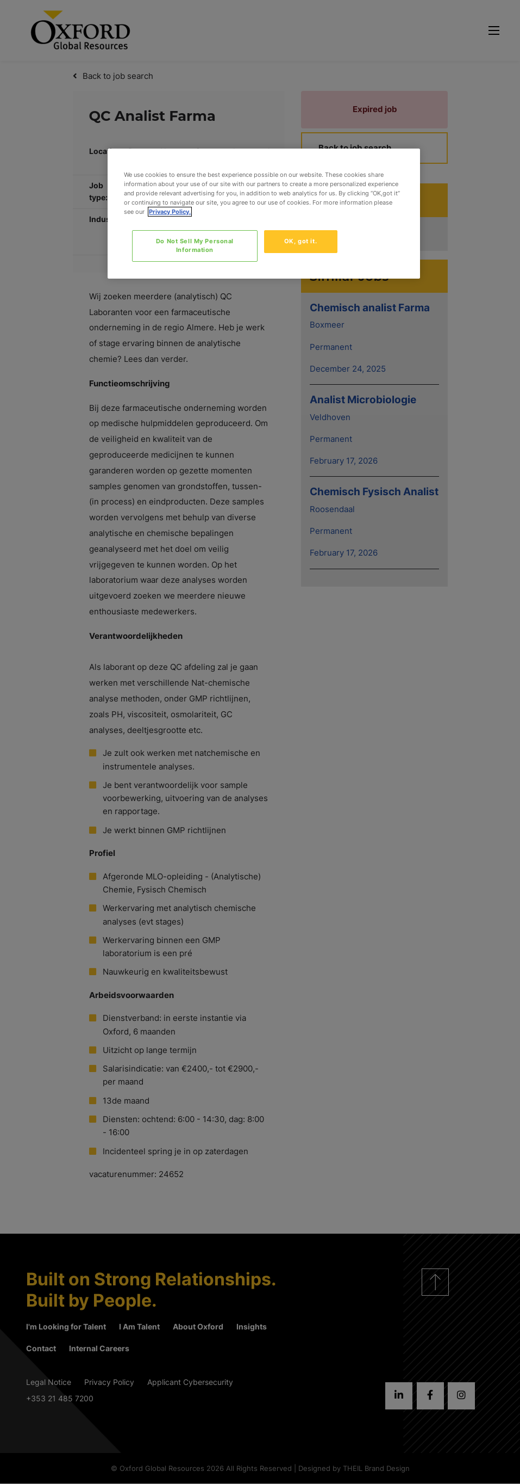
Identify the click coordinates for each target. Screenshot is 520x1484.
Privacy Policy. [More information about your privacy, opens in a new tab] (170, 211)
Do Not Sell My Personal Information (195, 245)
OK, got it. (300, 241)
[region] (263, 214)
